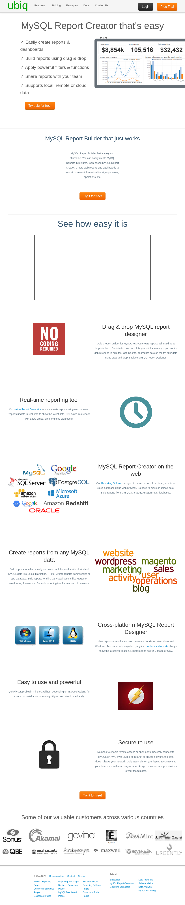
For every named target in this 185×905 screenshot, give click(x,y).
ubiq (18, 5)
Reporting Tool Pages (68, 881)
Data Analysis (145, 887)
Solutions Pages (90, 881)
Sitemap (82, 876)
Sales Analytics (146, 883)
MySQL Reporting (147, 890)
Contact (71, 876)
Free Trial (167, 6)
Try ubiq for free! (39, 105)
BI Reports (114, 880)
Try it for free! (92, 196)
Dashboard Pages (42, 896)
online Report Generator (27, 409)
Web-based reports (157, 646)
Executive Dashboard (119, 887)
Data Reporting (146, 880)
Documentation (56, 876)
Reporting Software (112, 483)
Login (146, 6)
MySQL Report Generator (121, 883)
